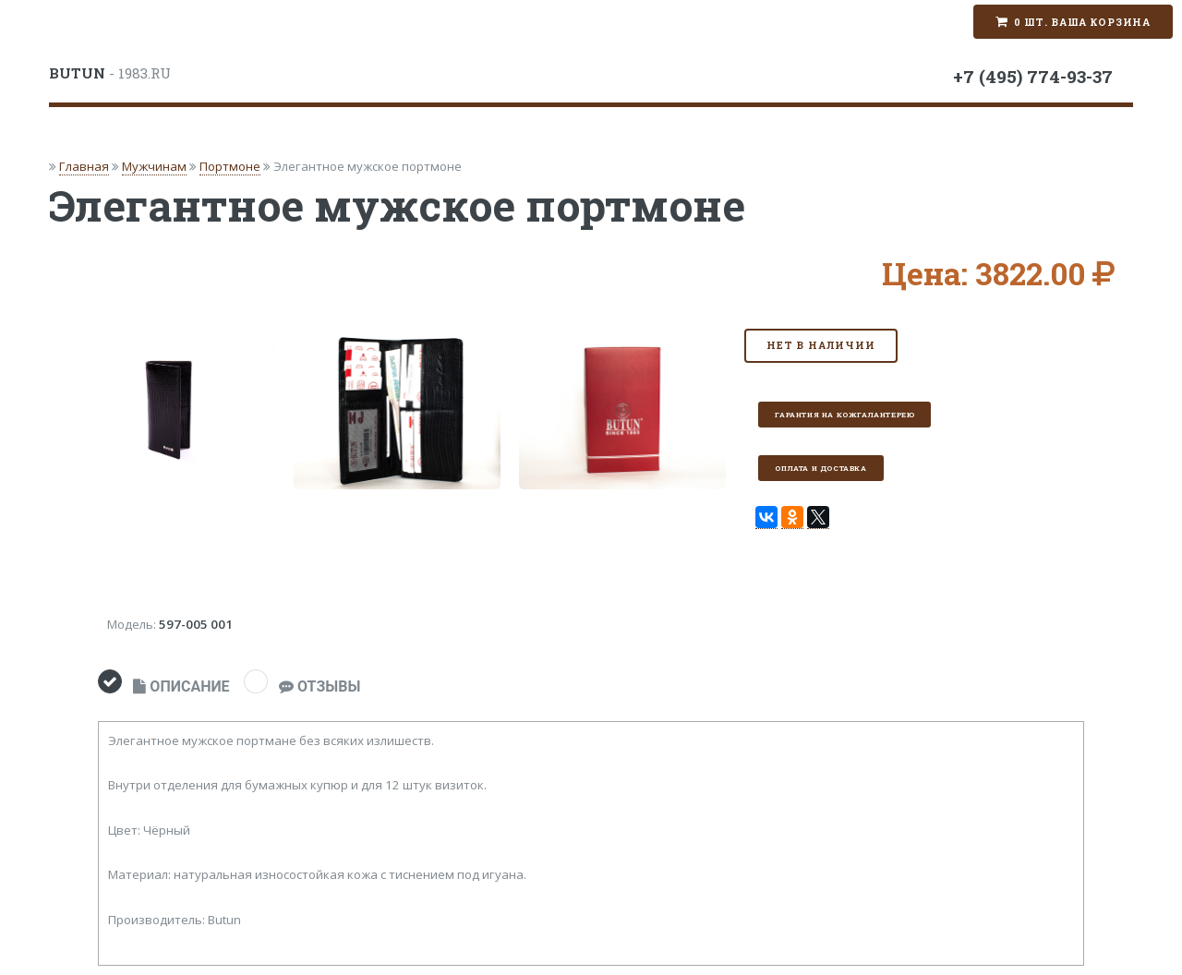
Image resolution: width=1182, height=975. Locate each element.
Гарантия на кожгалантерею (844, 414)
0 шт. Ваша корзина (1082, 22)
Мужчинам (154, 166)
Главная (84, 166)
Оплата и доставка (820, 468)
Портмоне (229, 166)
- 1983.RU (110, 73)
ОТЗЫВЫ (319, 686)
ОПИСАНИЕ (181, 686)
